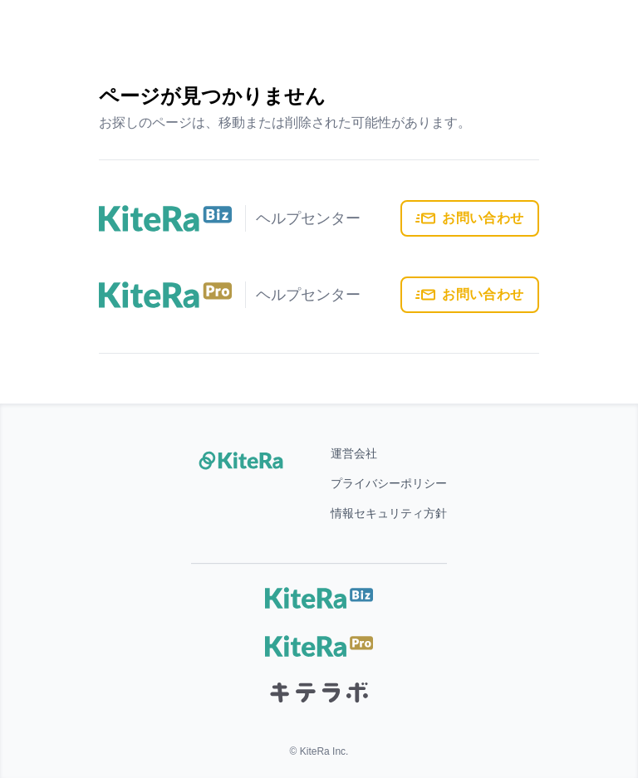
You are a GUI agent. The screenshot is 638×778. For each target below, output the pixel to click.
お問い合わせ (469, 218)
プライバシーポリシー (389, 483)
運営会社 (354, 453)
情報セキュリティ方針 (389, 513)
